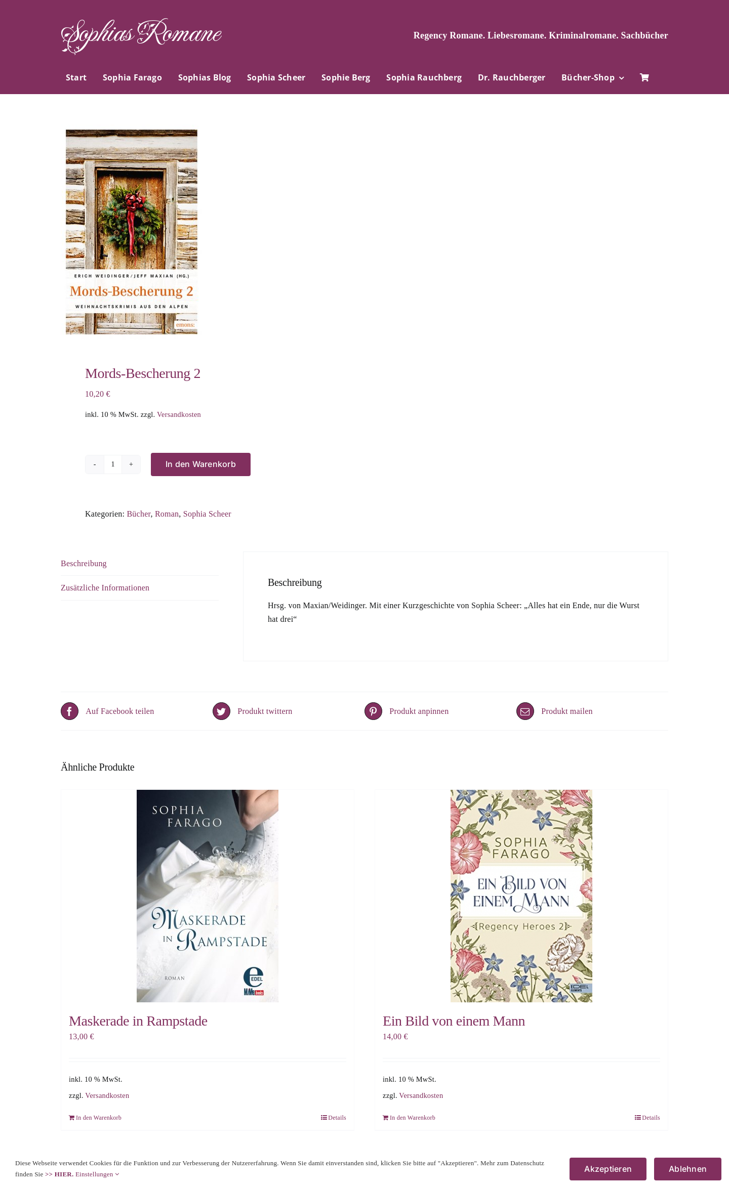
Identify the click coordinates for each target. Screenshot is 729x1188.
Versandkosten (179, 414)
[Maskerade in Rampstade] (207, 896)
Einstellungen (97, 1174)
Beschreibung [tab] (84, 563)
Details (337, 1117)
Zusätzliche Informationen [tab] (105, 587)
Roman (167, 514)
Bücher (138, 514)
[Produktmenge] (113, 464)
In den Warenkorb (201, 464)
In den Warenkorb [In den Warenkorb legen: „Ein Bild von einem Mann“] (412, 1117)
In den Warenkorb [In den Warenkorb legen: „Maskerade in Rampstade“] (99, 1117)
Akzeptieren (608, 1169)
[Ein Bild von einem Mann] (521, 896)
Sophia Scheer (207, 514)
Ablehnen (688, 1169)
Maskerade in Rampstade (138, 1021)
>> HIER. (59, 1174)
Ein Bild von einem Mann (454, 1021)
